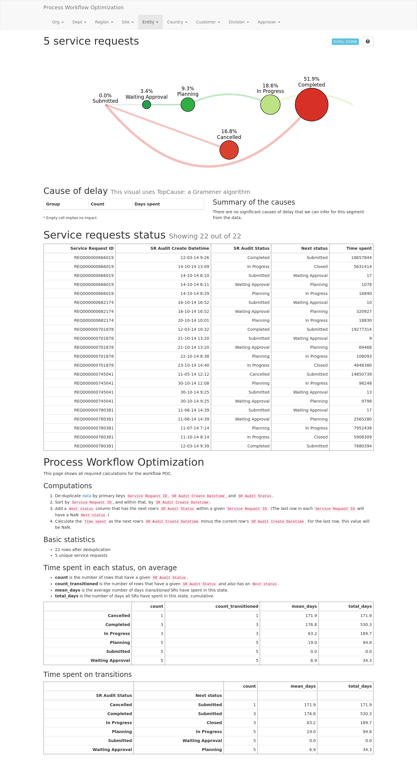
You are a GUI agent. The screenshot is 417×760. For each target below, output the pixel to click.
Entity (150, 22)
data (87, 495)
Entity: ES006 (345, 42)
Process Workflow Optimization (83, 7)
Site (128, 22)
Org (58, 22)
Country (177, 22)
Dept (79, 22)
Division (239, 22)
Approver (269, 22)
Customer (208, 22)
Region (104, 22)
